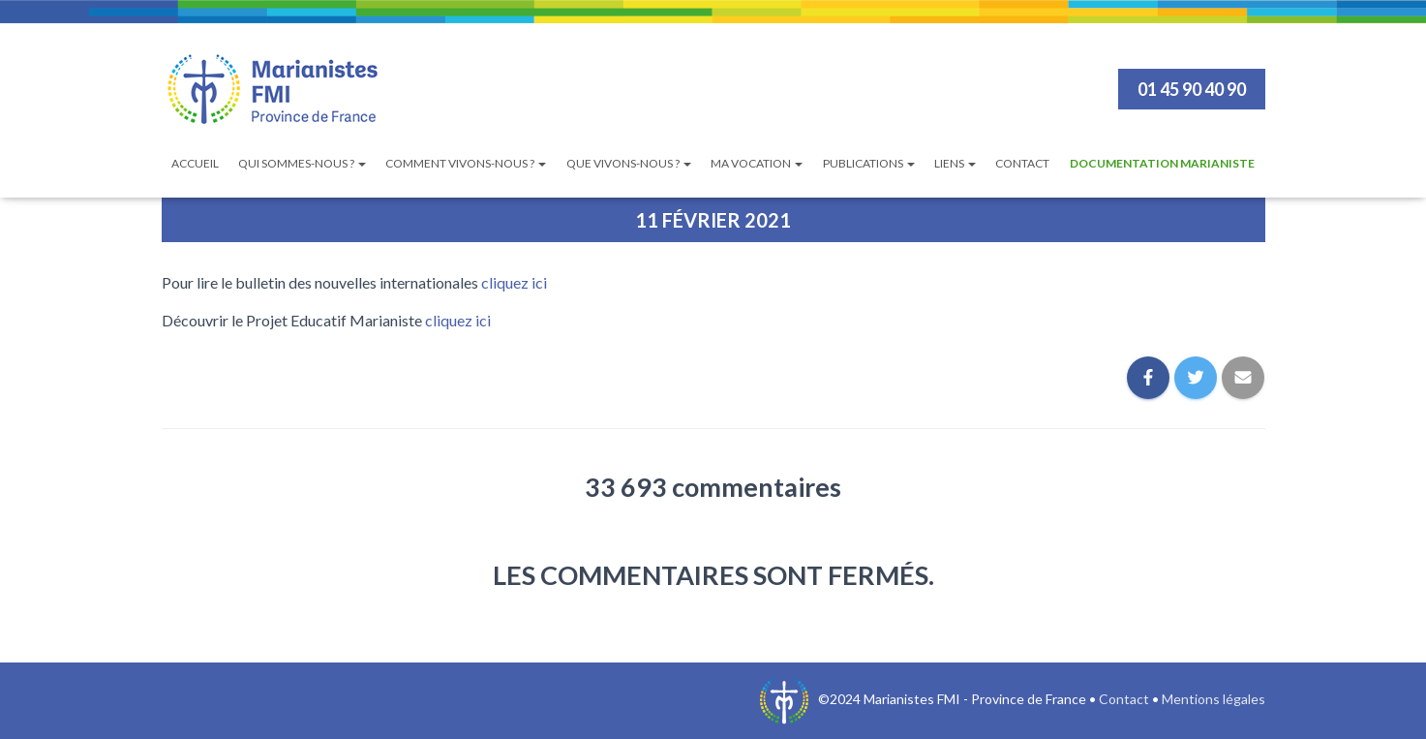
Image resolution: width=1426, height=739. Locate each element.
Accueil (195, 163)
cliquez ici (514, 282)
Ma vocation (757, 163)
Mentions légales (1213, 699)
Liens (955, 163)
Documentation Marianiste (1162, 163)
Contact (1022, 163)
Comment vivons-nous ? (465, 163)
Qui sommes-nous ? (302, 163)
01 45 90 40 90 (1192, 89)
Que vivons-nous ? (628, 163)
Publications (869, 163)
